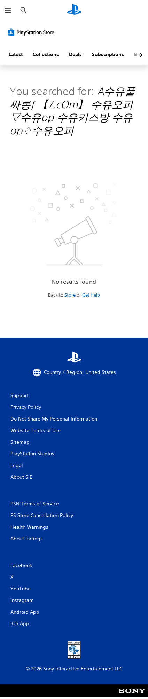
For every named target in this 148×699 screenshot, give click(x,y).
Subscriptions (108, 54)
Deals (75, 54)
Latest (16, 54)
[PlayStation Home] (74, 10)
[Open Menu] (8, 10)
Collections (46, 54)
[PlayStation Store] (32, 32)
